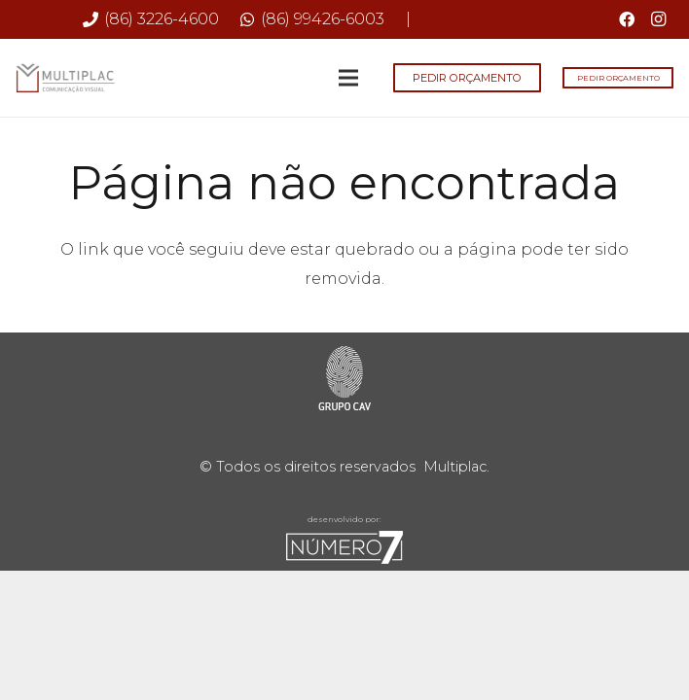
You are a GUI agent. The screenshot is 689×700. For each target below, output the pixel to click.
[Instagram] (657, 19)
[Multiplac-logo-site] (66, 77)
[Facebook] (626, 19)
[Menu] (349, 77)
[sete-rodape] (344, 547)
